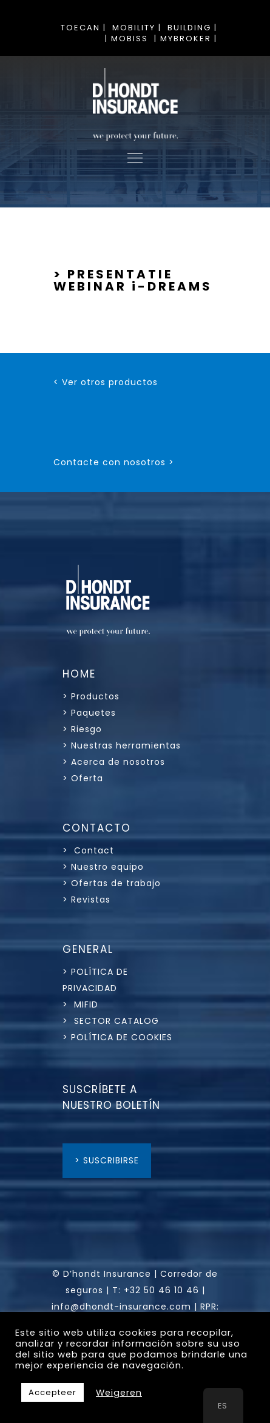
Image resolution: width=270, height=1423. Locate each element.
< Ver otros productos (105, 382)
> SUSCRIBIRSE (107, 1160)
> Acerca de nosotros (113, 762)
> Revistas (86, 899)
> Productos (91, 696)
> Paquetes (89, 713)
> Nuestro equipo (103, 867)
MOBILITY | (136, 27)
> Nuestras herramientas (121, 745)
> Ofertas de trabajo (111, 883)
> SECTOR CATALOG (110, 1021)
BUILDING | (192, 27)
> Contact (89, 850)
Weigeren (119, 1392)
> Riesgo (82, 729)
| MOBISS (126, 38)
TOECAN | (83, 27)
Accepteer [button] (52, 1392)
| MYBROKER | (185, 38)
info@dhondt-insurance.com (121, 1306)
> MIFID (80, 1004)
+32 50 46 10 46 (161, 1290)
